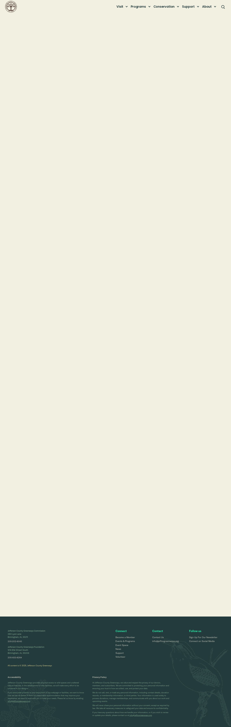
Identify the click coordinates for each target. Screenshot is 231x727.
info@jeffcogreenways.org (19, 701)
